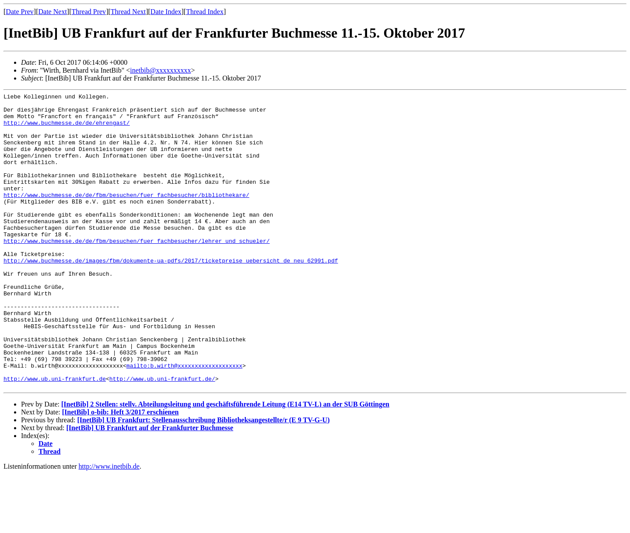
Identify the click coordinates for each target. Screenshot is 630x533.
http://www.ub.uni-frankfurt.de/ (162, 436)
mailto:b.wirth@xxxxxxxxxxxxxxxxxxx (184, 420)
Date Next (52, 11)
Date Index (166, 11)
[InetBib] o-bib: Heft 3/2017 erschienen (120, 471)
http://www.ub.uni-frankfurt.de (55, 436)
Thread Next (128, 11)
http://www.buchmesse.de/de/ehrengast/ (67, 129)
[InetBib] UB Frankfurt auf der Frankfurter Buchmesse (150, 487)
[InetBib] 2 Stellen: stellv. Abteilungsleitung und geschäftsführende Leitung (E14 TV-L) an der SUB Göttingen (225, 463)
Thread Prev (88, 11)
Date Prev (20, 11)
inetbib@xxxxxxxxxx (160, 70)
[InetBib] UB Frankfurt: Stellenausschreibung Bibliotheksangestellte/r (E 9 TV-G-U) (203, 479)
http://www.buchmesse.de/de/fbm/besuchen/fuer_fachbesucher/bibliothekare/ (126, 216)
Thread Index (205, 11)
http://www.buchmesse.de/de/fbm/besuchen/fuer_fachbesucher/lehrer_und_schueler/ (137, 271)
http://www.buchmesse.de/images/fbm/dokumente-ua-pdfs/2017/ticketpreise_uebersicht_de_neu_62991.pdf (171, 294)
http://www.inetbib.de (109, 525)
